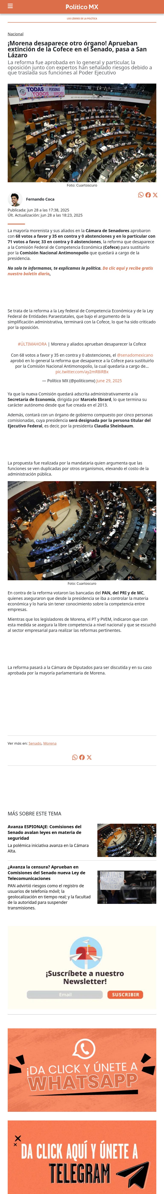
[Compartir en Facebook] (148, 194)
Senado (35, 743)
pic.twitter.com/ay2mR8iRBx (82, 372)
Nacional (15, 33)
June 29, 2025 (109, 381)
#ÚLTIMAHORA (32, 344)
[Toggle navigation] (10, 6)
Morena (50, 743)
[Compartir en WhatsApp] (141, 194)
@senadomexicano (135, 355)
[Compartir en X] (155, 194)
